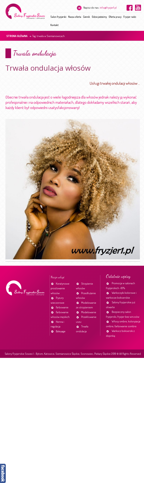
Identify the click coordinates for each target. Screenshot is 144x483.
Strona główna (17, 36)
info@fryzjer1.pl (108, 7)
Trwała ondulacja (34, 53)
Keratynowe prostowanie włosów (60, 288)
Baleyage (60, 331)
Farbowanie (62, 307)
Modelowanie (88, 312)
